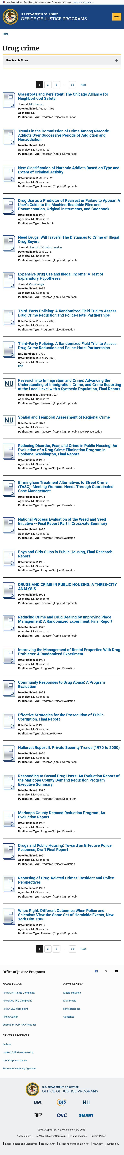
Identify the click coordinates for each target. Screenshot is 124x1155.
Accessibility (24, 1136)
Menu (116, 16)
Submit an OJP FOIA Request (19, 1024)
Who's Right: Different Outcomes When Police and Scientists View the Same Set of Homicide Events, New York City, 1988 (66, 914)
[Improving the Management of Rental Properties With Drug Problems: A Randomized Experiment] (9, 663)
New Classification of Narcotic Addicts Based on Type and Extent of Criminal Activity (68, 170)
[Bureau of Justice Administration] (37, 1104)
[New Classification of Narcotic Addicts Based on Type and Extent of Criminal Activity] (9, 181)
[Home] (54, 16)
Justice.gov (113, 1143)
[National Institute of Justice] (86, 1104)
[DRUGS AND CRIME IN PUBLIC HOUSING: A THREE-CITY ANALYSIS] (9, 597)
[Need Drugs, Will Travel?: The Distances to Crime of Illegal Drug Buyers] (9, 250)
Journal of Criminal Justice (45, 247)
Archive (7, 1044)
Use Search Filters (17, 60)
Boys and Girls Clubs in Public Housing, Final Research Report (65, 554)
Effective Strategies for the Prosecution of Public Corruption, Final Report (61, 717)
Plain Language (78, 1136)
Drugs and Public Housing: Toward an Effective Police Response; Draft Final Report (65, 847)
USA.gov (98, 1143)
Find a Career (10, 1016)
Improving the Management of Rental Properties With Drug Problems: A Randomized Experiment (69, 652)
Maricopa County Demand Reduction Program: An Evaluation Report (61, 815)
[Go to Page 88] (72, 84)
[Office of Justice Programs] (10, 17)
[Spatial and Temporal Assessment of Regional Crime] (9, 421)
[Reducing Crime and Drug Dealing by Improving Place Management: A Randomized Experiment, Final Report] (9, 630)
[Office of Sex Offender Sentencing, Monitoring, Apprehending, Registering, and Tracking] (86, 1117)
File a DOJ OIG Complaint (17, 1000)
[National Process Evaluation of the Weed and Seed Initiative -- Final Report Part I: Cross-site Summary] (9, 532)
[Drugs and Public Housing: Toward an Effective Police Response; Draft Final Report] (9, 858)
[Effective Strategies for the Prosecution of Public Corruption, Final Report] (9, 728)
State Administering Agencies (19, 1068)
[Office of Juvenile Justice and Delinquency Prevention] (38, 1118)
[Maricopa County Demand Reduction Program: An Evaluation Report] (9, 826)
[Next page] (85, 84)
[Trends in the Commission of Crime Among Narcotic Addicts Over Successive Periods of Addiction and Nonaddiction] (9, 144)
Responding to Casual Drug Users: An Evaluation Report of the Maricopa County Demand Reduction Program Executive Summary (69, 780)
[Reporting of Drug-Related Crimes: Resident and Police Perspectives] (9, 891)
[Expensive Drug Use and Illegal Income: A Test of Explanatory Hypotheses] (9, 287)
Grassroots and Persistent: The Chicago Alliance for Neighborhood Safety (63, 96)
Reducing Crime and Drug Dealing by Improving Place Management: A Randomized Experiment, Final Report (65, 619)
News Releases (71, 1008)
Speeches (68, 1016)
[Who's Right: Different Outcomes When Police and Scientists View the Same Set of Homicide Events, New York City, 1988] (9, 923)
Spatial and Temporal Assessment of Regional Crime (64, 417)
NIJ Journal (36, 104)
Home (5, 34)
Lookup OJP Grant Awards (18, 1052)
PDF (20, 366)
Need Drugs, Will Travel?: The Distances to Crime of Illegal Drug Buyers (68, 239)
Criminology (36, 284)
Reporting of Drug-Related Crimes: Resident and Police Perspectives (66, 880)
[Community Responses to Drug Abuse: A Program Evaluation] (9, 695)
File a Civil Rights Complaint (19, 992)
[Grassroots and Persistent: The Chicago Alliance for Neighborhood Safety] (9, 107)
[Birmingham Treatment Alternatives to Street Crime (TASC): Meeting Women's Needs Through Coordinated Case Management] (9, 495)
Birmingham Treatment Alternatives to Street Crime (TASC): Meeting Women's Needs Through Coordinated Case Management (66, 486)
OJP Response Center (15, 1060)
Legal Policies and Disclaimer (21, 1143)
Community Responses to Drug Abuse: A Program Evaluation (61, 684)
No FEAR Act (48, 1143)
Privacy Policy (98, 1136)
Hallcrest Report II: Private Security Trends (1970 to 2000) (69, 747)
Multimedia (69, 1000)
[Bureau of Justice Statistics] (62, 1106)
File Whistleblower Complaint (50, 1136)
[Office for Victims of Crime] (62, 1117)
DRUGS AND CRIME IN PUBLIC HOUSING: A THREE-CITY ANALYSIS (67, 586)
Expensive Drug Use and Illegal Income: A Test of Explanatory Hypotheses (60, 276)
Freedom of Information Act (74, 1143)
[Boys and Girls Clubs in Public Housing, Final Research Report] (9, 565)
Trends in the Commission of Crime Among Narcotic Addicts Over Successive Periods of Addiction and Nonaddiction (63, 135)
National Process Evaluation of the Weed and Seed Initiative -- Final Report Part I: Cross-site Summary (62, 521)
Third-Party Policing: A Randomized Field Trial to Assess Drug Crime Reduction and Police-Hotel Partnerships (67, 313)
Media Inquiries (72, 992)
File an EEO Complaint (15, 1008)
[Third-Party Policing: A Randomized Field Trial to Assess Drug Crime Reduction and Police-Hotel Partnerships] (9, 324)
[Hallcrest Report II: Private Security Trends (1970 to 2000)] (9, 760)
